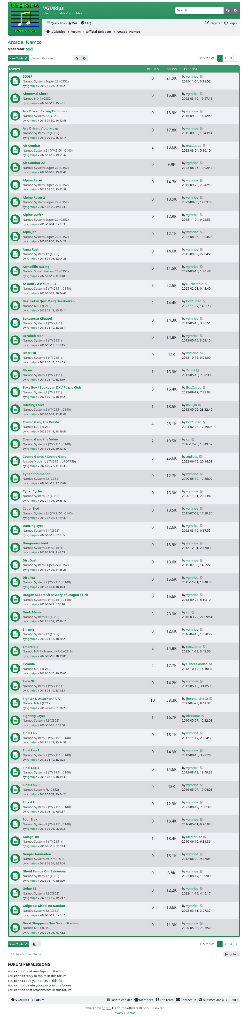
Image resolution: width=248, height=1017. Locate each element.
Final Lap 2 (31, 750)
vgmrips (31, 86)
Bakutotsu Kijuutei (37, 318)
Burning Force (34, 405)
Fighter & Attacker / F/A (41, 698)
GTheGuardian (197, 664)
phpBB (106, 1008)
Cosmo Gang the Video (40, 439)
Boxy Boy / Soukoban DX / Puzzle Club (52, 387)
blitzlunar (193, 716)
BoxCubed (193, 145)
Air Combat (31, 145)
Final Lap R (31, 785)
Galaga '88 (31, 837)
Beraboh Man (33, 336)
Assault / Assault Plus (39, 284)
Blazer (27, 370)
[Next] (236, 58)
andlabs (192, 456)
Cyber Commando (37, 474)
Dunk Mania (32, 612)
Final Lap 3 (31, 767)
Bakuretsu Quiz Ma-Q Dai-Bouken (49, 301)
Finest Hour (32, 802)
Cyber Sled (31, 508)
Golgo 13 (29, 888)
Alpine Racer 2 (34, 197)
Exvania (29, 664)
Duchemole (194, 284)
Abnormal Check (35, 93)
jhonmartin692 (197, 698)
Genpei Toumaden (37, 854)
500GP (27, 76)
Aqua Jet (29, 232)
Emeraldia (31, 646)
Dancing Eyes (33, 525)
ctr (188, 439)
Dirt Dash (30, 560)
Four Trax (30, 819)
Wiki (73, 23)
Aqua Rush (31, 249)
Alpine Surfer (33, 214)
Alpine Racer (32, 180)
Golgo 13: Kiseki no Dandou (44, 905)
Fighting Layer (34, 716)
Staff (29, 49)
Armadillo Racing (36, 266)
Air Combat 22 (34, 163)
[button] (36, 944)
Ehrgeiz (28, 629)
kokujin (191, 405)
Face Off (29, 681)
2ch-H (190, 370)
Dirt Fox (29, 577)
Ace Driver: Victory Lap (40, 128)
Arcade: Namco (25, 42)
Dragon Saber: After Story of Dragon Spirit (55, 595)
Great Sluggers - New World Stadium (51, 923)
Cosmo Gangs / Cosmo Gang (44, 456)
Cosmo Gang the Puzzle (41, 422)
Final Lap (30, 733)
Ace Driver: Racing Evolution (45, 111)
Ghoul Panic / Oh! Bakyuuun (44, 871)
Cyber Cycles (32, 491)
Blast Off (29, 353)
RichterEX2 (194, 837)
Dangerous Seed (35, 543)
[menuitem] (56, 23)
